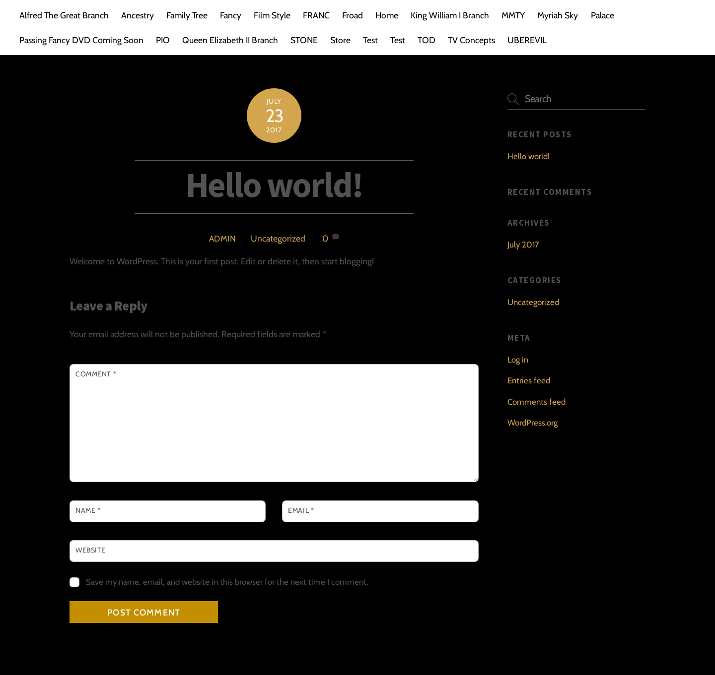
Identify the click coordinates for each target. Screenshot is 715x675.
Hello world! (274, 184)
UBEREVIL (527, 40)
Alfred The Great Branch (64, 15)
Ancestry (137, 15)
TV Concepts (471, 40)
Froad (352, 15)
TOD (426, 40)
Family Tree (187, 15)
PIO (163, 40)
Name (87, 510)
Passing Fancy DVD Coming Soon (81, 40)
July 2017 (523, 244)
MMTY (513, 15)
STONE (304, 40)
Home (386, 15)
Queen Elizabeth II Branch (230, 40)
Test (370, 40)
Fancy (230, 15)
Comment (95, 373)
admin (222, 239)
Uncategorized (278, 238)
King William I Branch (450, 15)
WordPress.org (532, 423)
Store (340, 40)
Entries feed (528, 380)
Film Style (272, 15)
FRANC (316, 15)
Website (90, 550)
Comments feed (536, 402)
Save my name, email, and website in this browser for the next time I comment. (227, 582)
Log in (517, 360)
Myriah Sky (557, 15)
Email (301, 510)
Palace (602, 15)
